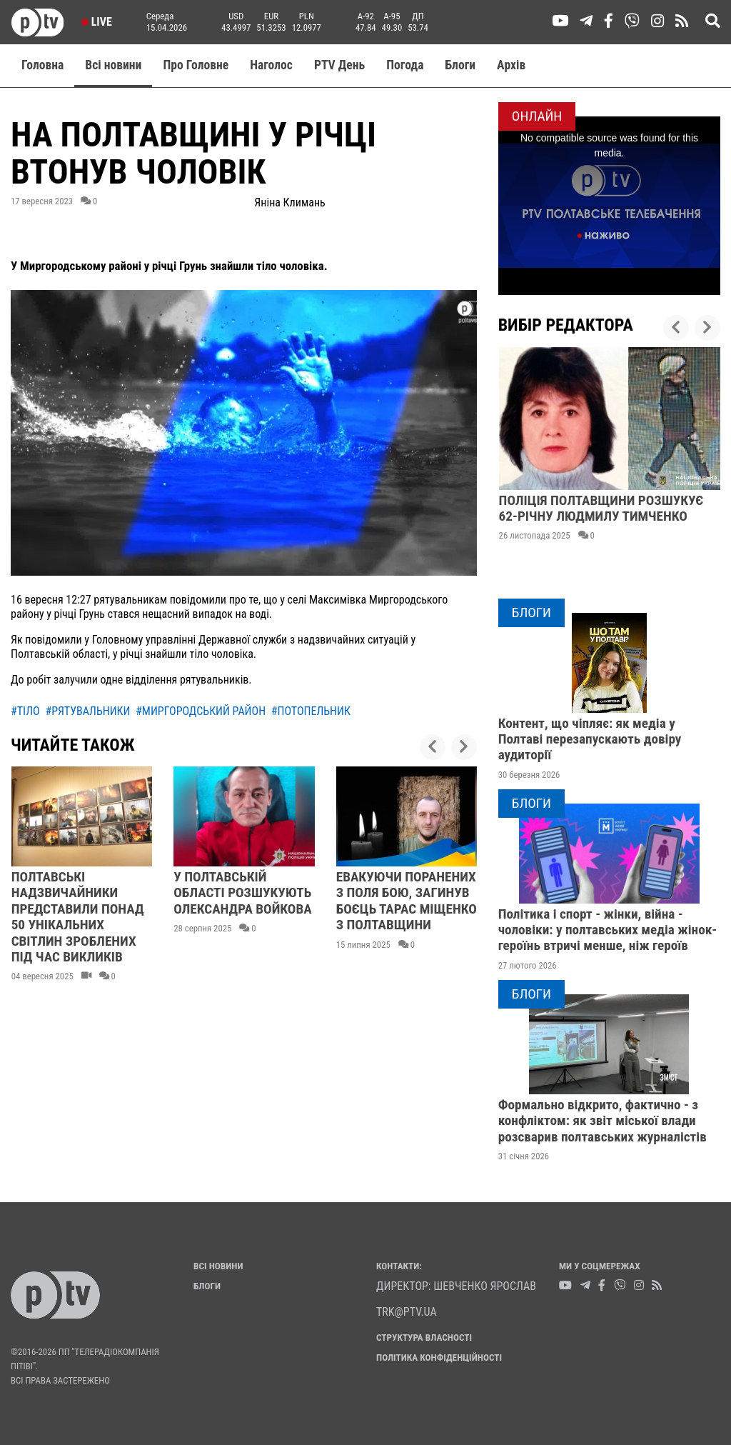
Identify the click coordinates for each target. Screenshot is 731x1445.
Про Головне (195, 65)
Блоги (460, 65)
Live (96, 22)
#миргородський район (201, 711)
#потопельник (311, 711)
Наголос (271, 65)
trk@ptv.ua (406, 1312)
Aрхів (511, 65)
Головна (42, 65)
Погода (404, 65)
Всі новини (113, 65)
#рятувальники (87, 711)
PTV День (339, 65)
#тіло (25, 711)
